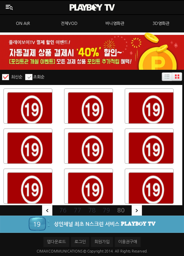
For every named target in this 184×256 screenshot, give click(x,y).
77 (77, 210)
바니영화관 (114, 23)
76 (63, 210)
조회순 (38, 77)
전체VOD (69, 23)
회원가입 (102, 242)
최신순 (16, 77)
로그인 (80, 242)
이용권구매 (127, 242)
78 (92, 210)
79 (106, 210)
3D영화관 (161, 23)
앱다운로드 (56, 242)
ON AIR (23, 23)
